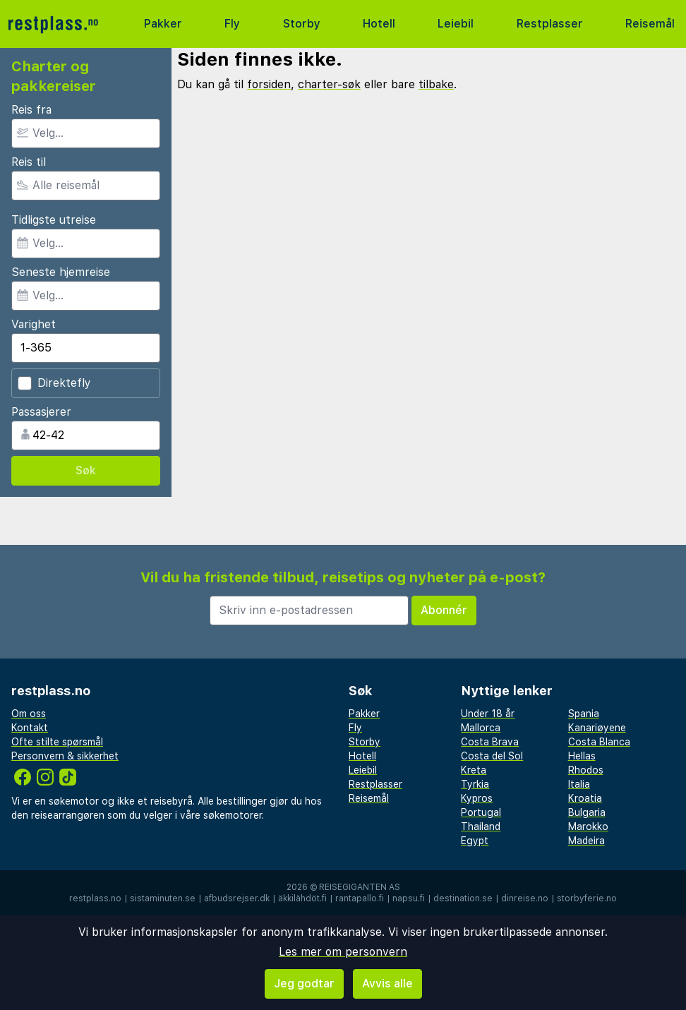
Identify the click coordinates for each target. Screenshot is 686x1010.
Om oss (28, 713)
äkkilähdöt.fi (302, 898)
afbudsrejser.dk (237, 898)
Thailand (480, 826)
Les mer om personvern (343, 951)
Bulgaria (587, 812)
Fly (232, 23)
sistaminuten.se (162, 898)
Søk (86, 470)
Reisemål (650, 23)
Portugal (481, 812)
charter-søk (329, 84)
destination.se (463, 898)
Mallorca (480, 727)
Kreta (473, 770)
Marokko (588, 826)
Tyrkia (475, 784)
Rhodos (585, 770)
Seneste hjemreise (60, 272)
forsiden (269, 84)
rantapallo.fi (359, 898)
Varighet (33, 324)
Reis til (28, 162)
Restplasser (550, 23)
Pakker (163, 23)
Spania (583, 713)
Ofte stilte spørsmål (57, 741)
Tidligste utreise (53, 220)
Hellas (582, 756)
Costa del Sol (492, 756)
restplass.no (95, 898)
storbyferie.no (587, 898)
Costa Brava (490, 741)
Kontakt (29, 727)
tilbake (436, 84)
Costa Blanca (599, 741)
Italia (579, 784)
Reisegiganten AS (359, 887)
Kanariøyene (597, 727)
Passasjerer (41, 412)
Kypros (477, 798)
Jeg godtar (304, 983)
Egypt (474, 840)
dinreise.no (524, 898)
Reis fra (31, 109)
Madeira (586, 840)
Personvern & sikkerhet (65, 756)
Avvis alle (387, 983)
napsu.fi (408, 898)
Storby (301, 23)
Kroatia (585, 798)
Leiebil (456, 23)
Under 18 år (487, 713)
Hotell (379, 23)
